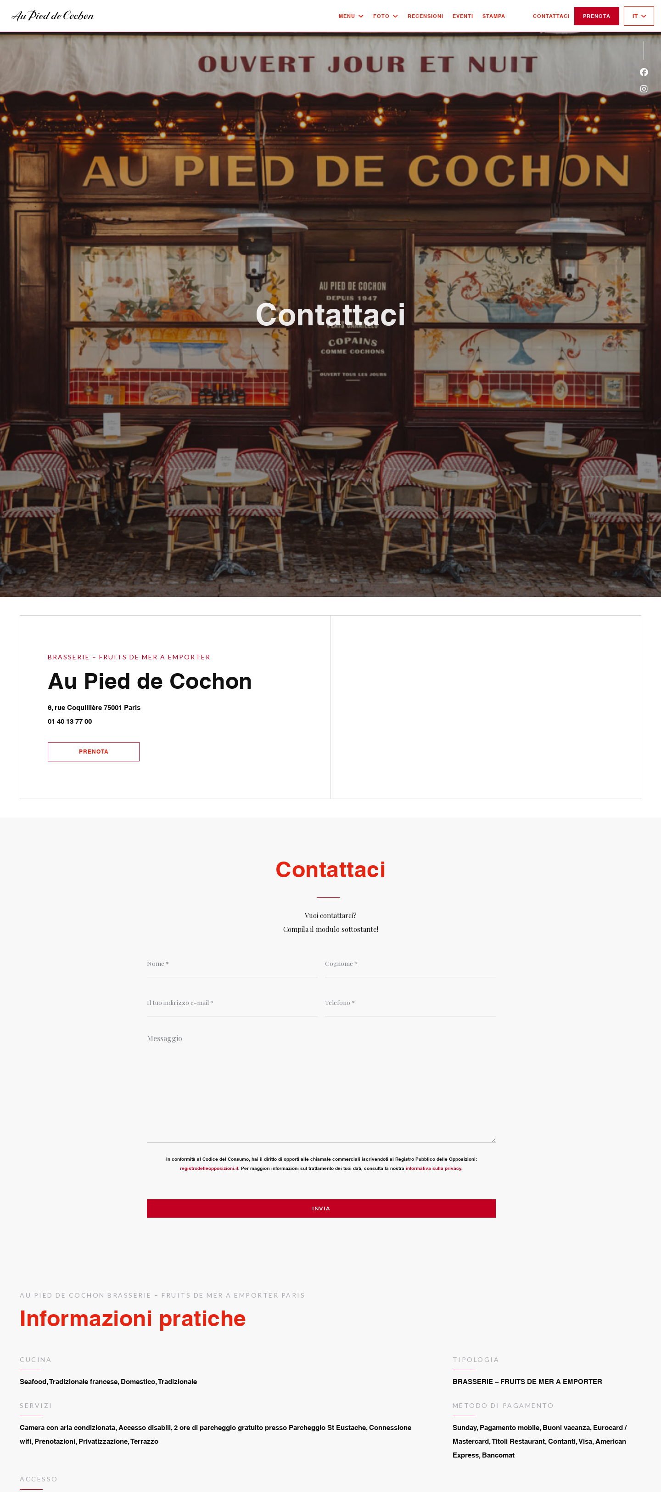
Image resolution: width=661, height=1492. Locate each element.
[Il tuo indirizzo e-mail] (232, 1002)
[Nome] (232, 963)
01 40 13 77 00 (70, 721)
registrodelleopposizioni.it (209, 1168)
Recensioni (425, 16)
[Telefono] (410, 1002)
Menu (351, 16)
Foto (385, 16)
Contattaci (551, 16)
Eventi (463, 16)
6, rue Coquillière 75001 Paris (136, 706)
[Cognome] (410, 963)
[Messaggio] (321, 1085)
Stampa (493, 16)
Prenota (597, 16)
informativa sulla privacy (433, 1168)
